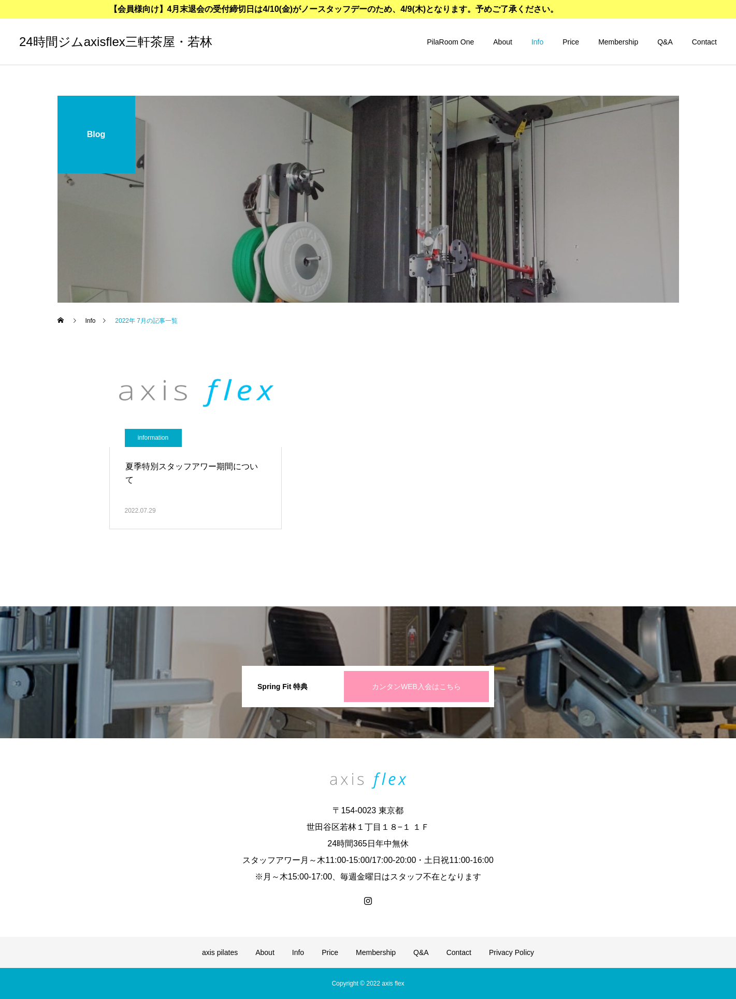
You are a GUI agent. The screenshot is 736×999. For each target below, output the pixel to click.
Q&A (665, 42)
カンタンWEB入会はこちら (416, 686)
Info (537, 42)
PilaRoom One (450, 42)
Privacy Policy (511, 952)
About (502, 42)
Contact (704, 42)
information (153, 437)
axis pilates (220, 952)
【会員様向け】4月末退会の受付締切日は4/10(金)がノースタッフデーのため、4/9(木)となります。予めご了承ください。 (334, 9)
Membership (618, 42)
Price (570, 42)
